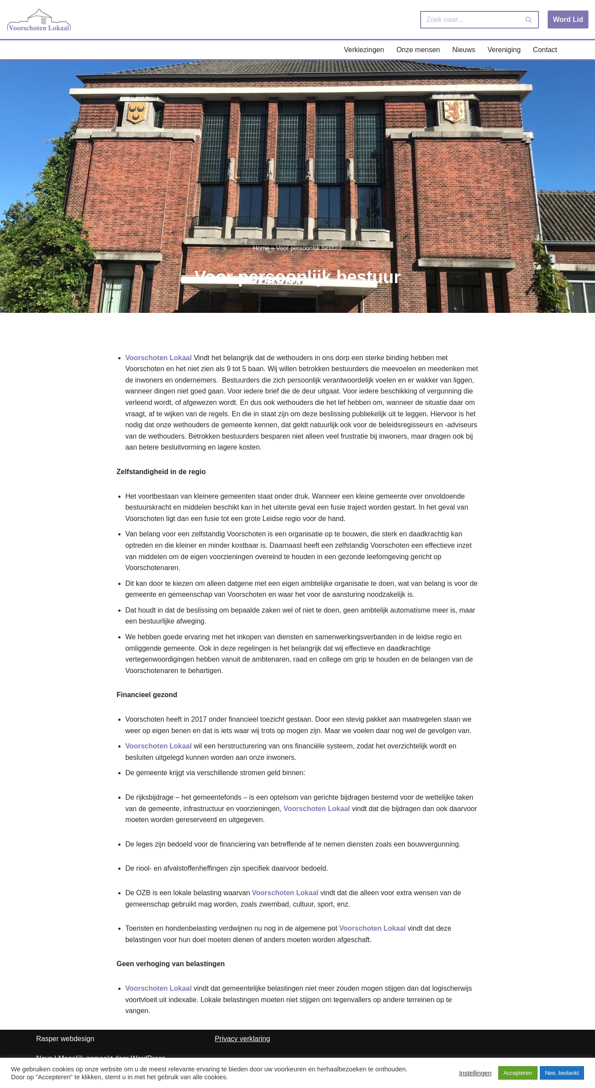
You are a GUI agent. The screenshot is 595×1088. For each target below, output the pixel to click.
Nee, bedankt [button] (562, 1073)
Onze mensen (418, 49)
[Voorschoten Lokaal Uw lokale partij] (39, 19)
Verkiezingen (364, 49)
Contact (545, 49)
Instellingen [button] (475, 1073)
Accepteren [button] (517, 1073)
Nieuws (463, 49)
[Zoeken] (469, 19)
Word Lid (568, 19)
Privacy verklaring (242, 1038)
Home (261, 248)
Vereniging (504, 49)
